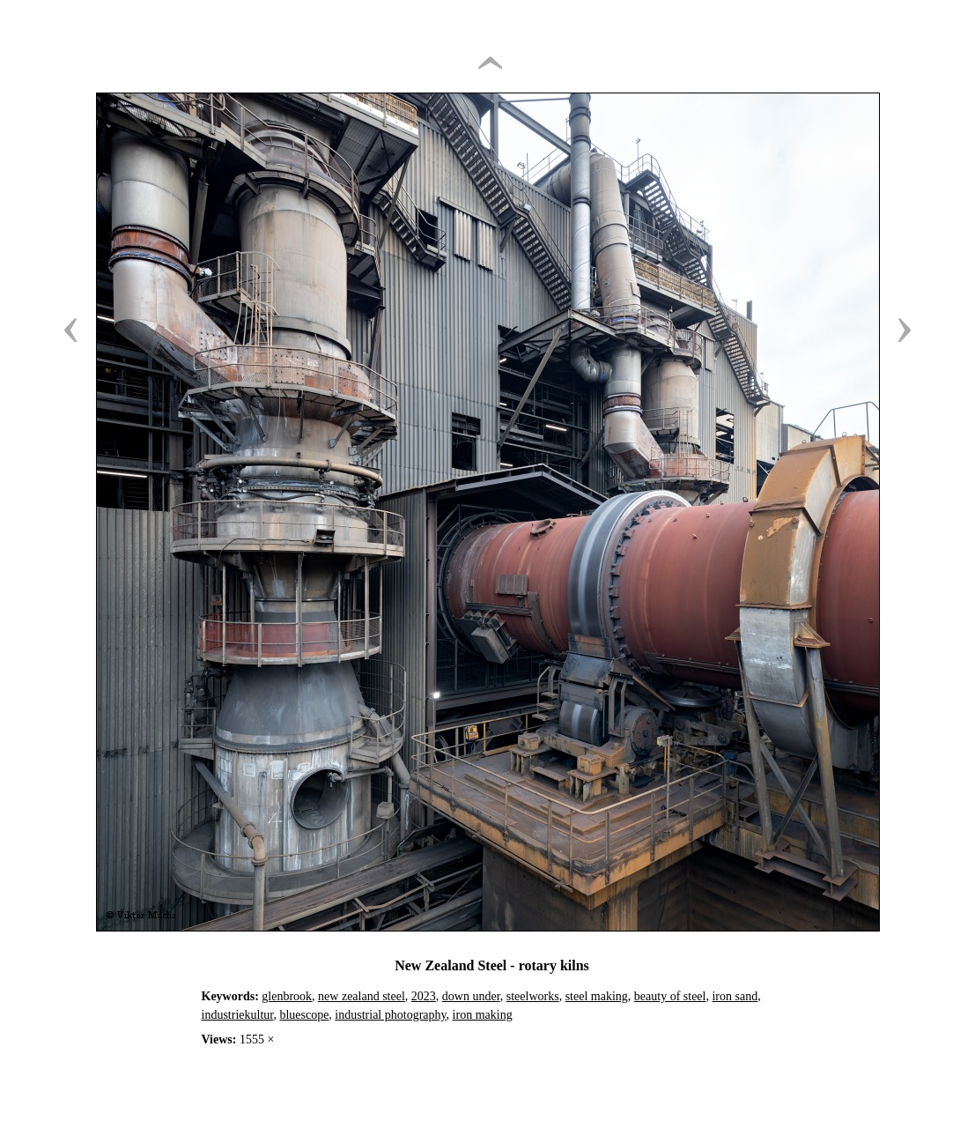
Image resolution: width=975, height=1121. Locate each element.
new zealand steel (361, 996)
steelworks (532, 996)
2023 (423, 996)
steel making (596, 996)
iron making (483, 1014)
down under (471, 996)
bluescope (304, 1014)
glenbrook (287, 996)
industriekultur (238, 1014)
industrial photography (390, 1014)
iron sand (734, 996)
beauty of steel (670, 996)
